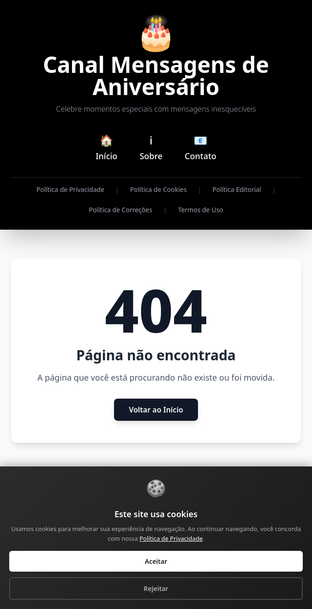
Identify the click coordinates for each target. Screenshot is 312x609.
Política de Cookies (158, 189)
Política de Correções (120, 209)
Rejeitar (156, 588)
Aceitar (156, 561)
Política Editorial (236, 189)
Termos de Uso (200, 209)
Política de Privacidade (70, 189)
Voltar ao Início (156, 410)
